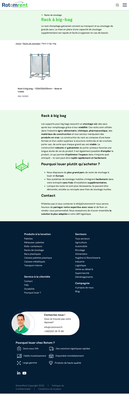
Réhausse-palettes (34, 242)
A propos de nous (84, 287)
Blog (77, 291)
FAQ (26, 285)
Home (18, 43)
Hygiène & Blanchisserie (87, 258)
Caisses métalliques (34, 262)
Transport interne (33, 265)
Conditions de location (50, 389)
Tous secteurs (82, 239)
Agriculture (81, 242)
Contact (28, 281)
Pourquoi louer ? (32, 293)
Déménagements (84, 277)
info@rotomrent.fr (53, 327)
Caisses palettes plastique (38, 258)
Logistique (80, 265)
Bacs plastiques (32, 254)
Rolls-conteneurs (33, 246)
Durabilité (29, 289)
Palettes (28, 239)
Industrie (79, 262)
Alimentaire (81, 254)
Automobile (81, 246)
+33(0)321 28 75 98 (54, 331)
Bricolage (80, 250)
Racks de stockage (31, 43)
